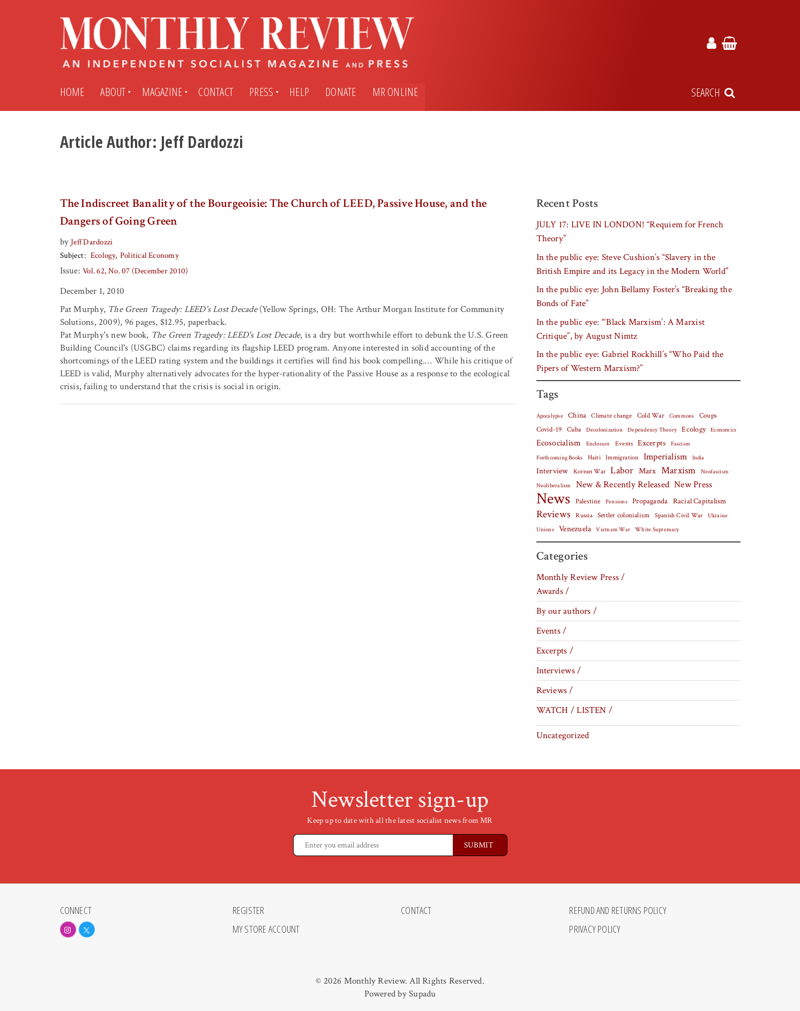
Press (261, 91)
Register (249, 911)
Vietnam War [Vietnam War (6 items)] (613, 529)
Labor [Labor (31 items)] (621, 470)
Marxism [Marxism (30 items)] (678, 470)
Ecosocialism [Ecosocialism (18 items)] (558, 442)
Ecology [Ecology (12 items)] (694, 429)
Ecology (103, 255)
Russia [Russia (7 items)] (583, 515)
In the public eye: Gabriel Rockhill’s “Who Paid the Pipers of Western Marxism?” (630, 361)
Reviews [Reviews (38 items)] (553, 514)
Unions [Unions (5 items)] (545, 529)
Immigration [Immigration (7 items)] (622, 458)
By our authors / (566, 611)
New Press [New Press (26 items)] (693, 484)
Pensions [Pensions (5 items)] (616, 502)
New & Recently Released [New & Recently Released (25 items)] (622, 484)
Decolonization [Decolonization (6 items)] (604, 430)
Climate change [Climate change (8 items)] (611, 415)
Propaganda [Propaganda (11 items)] (650, 501)
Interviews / (558, 671)
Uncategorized (562, 735)
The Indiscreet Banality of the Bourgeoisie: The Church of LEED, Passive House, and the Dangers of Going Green (273, 212)
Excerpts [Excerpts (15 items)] (652, 443)
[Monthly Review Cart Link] (729, 45)
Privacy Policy (594, 929)
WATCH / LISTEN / (574, 710)
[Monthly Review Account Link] (711, 45)
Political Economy (149, 255)
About (112, 91)
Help (299, 91)
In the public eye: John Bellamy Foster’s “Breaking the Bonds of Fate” (634, 296)
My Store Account (266, 929)
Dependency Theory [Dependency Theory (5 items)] (652, 430)
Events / (551, 631)
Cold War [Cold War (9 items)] (650, 415)
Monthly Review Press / (580, 577)
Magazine (162, 91)
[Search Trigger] (714, 92)
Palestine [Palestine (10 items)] (588, 501)
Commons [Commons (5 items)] (681, 416)
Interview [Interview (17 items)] (552, 470)
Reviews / (554, 690)
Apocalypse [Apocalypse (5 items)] (549, 416)
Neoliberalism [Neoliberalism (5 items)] (553, 485)
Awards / (553, 591)
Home (72, 91)
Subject (72, 255)
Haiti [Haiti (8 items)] (594, 457)
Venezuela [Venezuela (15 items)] (575, 529)
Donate (340, 91)
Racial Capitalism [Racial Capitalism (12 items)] (700, 501)
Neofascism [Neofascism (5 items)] (715, 471)
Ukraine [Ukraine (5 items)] (718, 515)
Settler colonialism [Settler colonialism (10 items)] (623, 515)
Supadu (422, 994)
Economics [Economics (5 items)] (723, 430)
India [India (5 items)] (698, 458)
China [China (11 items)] (577, 415)
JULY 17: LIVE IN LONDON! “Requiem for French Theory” (630, 231)
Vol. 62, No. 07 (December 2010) (135, 271)
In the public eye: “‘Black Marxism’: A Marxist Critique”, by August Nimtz (620, 329)
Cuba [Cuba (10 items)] (574, 429)
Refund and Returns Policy (618, 911)
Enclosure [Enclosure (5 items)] (598, 444)
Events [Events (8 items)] (624, 443)
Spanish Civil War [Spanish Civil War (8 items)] (679, 515)
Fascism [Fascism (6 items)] (681, 444)
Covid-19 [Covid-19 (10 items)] (549, 429)
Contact (215, 91)
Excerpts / (554, 651)
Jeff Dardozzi (92, 242)
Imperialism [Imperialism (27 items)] (665, 457)
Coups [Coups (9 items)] (708, 415)
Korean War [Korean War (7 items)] (589, 471)
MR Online (395, 91)
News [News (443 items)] (553, 498)
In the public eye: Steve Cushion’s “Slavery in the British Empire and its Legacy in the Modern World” (632, 264)
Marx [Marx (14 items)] (647, 471)
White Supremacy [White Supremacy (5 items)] (657, 529)
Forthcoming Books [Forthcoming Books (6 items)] (559, 458)
